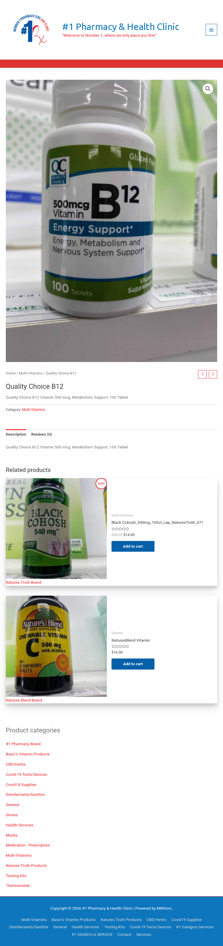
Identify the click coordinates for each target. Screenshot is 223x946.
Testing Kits (16, 875)
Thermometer (18, 885)
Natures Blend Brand (24, 700)
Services (143, 934)
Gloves (12, 814)
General (12, 804)
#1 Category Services (195, 926)
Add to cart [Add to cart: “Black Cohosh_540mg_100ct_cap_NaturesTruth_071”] (133, 546)
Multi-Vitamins (18, 855)
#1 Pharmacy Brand (23, 743)
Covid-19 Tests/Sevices (26, 774)
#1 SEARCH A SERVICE (92, 934)
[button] (208, 89)
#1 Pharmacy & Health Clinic (120, 26)
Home (11, 373)
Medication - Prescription (28, 845)
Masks (11, 835)
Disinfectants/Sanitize (25, 794)
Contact (125, 934)
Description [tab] (16, 434)
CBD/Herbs (16, 764)
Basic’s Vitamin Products (28, 754)
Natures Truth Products (26, 865)
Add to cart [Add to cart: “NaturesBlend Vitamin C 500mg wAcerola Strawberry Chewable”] (133, 663)
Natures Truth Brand (23, 582)
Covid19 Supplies (21, 784)
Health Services (19, 825)
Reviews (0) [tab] (41, 434)
